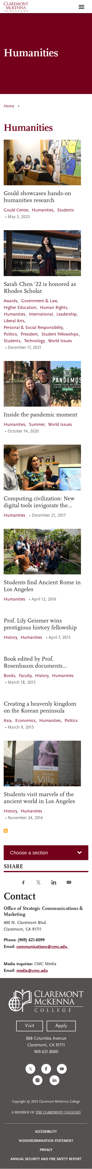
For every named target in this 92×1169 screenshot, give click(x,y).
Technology (34, 341)
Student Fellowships (60, 334)
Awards (10, 301)
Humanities (42, 210)
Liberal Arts (14, 321)
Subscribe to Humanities (6, 831)
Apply (61, 1025)
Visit (29, 1025)
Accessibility (46, 1132)
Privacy (46, 1150)
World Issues (60, 341)
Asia (8, 720)
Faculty (25, 676)
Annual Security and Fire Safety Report (46, 1159)
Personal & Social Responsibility (33, 327)
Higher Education (20, 307)
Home (9, 106)
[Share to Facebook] (23, 882)
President (29, 334)
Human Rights (53, 307)
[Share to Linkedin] (53, 882)
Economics (25, 720)
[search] (71, 7)
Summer (36, 424)
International (41, 314)
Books (9, 676)
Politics (10, 334)
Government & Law (39, 301)
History (10, 637)
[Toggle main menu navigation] (81, 7)
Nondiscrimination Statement (46, 1141)
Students (65, 210)
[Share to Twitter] (38, 882)
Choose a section (29, 852)
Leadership (66, 314)
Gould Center (16, 210)
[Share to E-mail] (69, 882)
